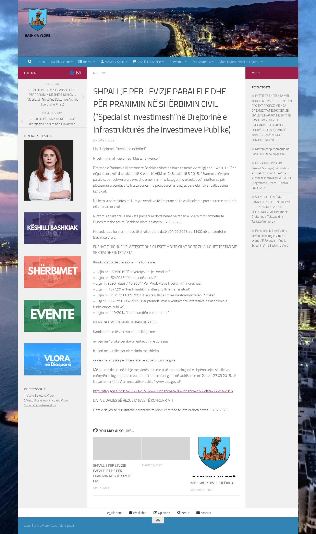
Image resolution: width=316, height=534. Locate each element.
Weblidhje (137, 513)
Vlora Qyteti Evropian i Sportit (239, 62)
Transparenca (201, 62)
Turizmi (85, 62)
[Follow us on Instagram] (78, 72)
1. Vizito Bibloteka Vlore (39, 395)
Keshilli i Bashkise (147, 62)
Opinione (162, 513)
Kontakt (203, 513)
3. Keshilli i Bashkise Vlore (40, 405)
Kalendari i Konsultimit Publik (211, 483)
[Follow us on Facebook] (72, 72)
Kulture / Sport (112, 62)
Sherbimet (177, 62)
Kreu (42, 62)
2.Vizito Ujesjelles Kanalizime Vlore (46, 400)
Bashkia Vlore (60, 62)
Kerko (183, 513)
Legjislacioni (113, 513)
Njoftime (100, 73)
